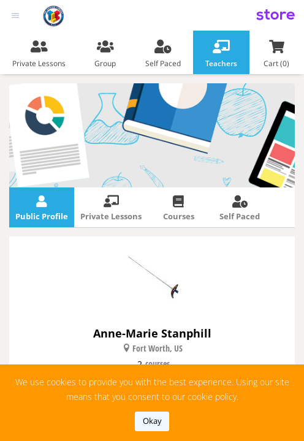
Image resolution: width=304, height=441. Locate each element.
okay (152, 420)
